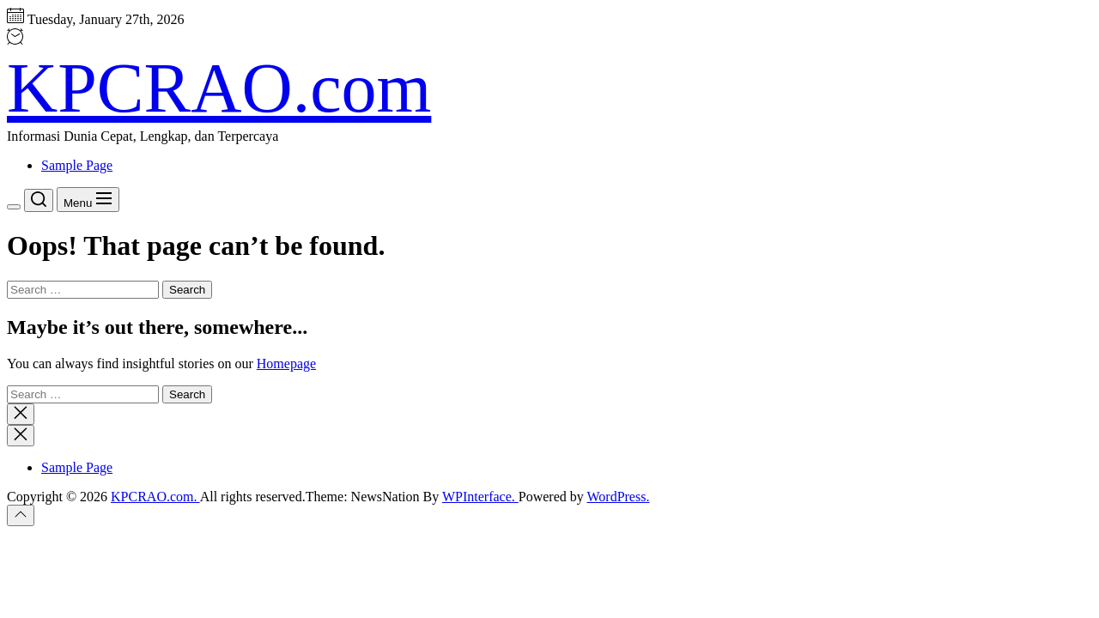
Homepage (286, 363)
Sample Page (76, 165)
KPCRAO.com (219, 88)
